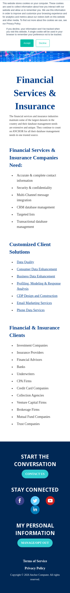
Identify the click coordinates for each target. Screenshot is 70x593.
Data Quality (25, 262)
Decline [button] (42, 43)
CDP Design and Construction (37, 296)
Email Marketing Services (34, 303)
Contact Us (35, 473)
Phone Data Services (31, 310)
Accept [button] (27, 43)
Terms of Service (35, 561)
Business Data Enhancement (36, 276)
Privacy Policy (35, 568)
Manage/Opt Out (35, 542)
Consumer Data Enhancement (37, 269)
